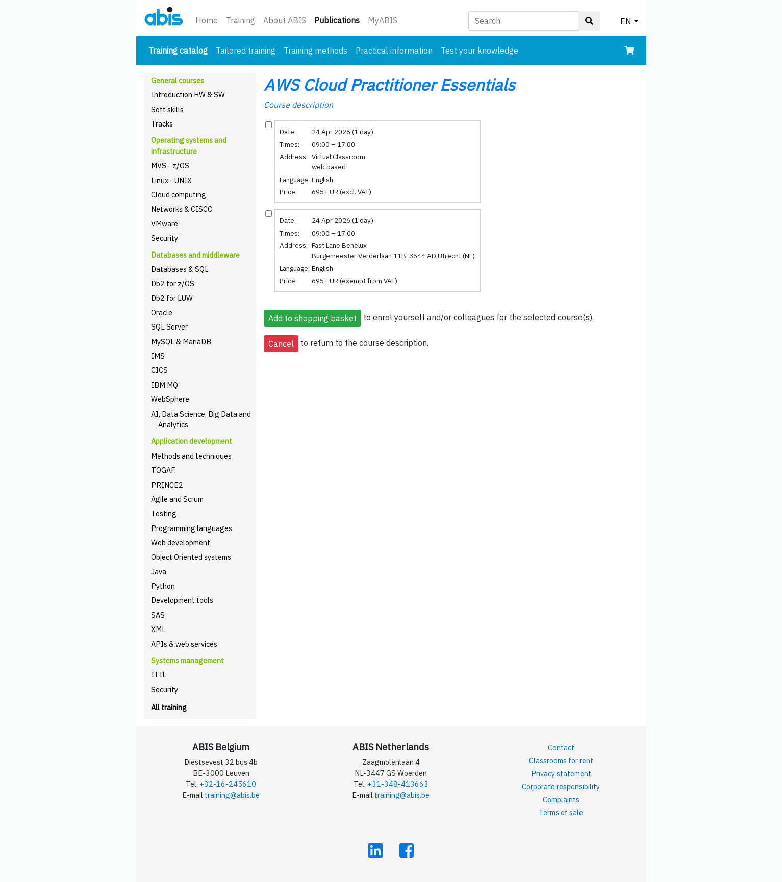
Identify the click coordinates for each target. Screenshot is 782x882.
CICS (159, 370)
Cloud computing (178, 194)
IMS (158, 356)
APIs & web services (184, 644)
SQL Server (169, 327)
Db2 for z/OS (172, 283)
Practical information (394, 50)
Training (240, 20)
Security (164, 238)
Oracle (161, 312)
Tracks (162, 124)
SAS (158, 615)
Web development (180, 542)
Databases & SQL (180, 269)
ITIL (158, 674)
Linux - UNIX (171, 180)
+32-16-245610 (227, 784)
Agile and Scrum (177, 499)
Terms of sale (561, 812)
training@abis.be (232, 795)
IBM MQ (164, 385)
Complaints (561, 799)
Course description (298, 104)
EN (626, 21)
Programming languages (191, 528)
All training (169, 707)
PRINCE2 (167, 485)
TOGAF (163, 470)
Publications (339, 20)
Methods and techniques (191, 456)
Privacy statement (561, 773)
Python (163, 586)
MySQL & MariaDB (181, 341)
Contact (561, 747)
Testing (163, 513)
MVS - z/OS (170, 165)
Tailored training (245, 50)
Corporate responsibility (561, 786)
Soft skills (167, 109)
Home (206, 20)
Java (158, 571)
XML (158, 629)
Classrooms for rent (561, 760)
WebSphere (170, 399)
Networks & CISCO (182, 209)
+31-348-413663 (397, 784)
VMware (164, 224)
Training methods (315, 50)
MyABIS (382, 20)
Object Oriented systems (191, 557)
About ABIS (284, 20)
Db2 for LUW (172, 298)
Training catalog (180, 50)
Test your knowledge (479, 50)
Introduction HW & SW (188, 94)
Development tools (182, 600)
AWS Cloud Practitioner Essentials (389, 84)
